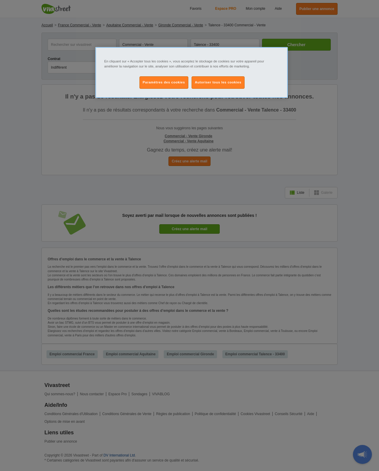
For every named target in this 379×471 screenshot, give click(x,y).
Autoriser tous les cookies (218, 82)
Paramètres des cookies (164, 82)
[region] (191, 72)
